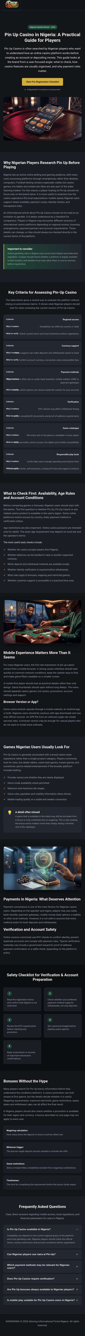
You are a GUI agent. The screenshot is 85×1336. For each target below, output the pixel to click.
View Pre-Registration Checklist (42, 81)
